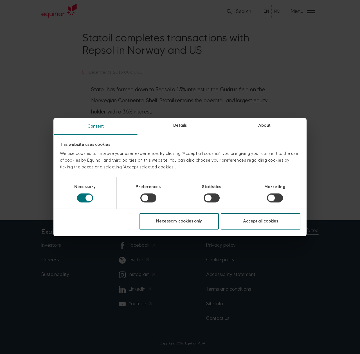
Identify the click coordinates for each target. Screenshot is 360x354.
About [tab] (264, 125)
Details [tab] (180, 125)
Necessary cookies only (179, 221)
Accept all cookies (260, 221)
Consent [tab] (95, 126)
